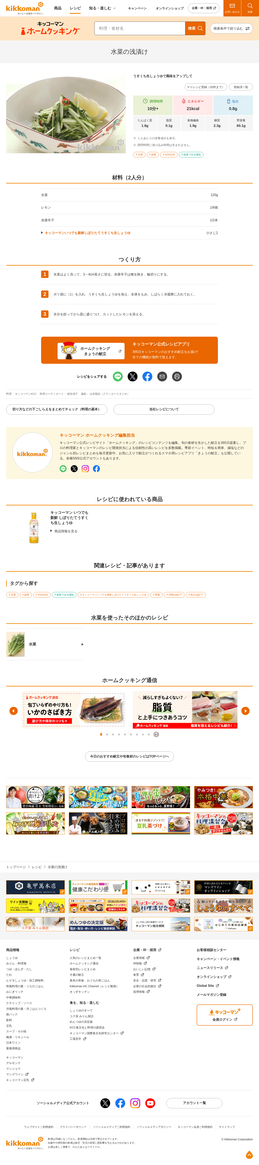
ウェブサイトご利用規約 (38, 1126)
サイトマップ (227, 1126)
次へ (245, 711)
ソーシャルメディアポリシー (154, 1126)
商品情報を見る (65, 531)
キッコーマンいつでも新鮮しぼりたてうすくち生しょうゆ (87, 233)
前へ (13, 711)
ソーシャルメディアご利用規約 (111, 1126)
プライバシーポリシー (73, 1126)
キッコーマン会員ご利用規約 (195, 1126)
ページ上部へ (249, 1155)
